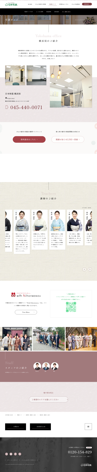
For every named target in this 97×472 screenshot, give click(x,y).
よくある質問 (39, 11)
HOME (30, 4)
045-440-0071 (24, 107)
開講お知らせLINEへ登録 (68, 139)
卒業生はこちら (63, 4)
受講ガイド (52, 4)
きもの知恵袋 (76, 4)
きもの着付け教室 (40, 4)
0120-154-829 (80, 451)
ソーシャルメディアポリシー (29, 460)
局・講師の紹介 (66, 11)
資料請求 (87, 4)
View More (28, 312)
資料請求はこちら (29, 139)
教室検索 (48, 11)
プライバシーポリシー (12, 460)
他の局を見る (48, 393)
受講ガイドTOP (28, 11)
